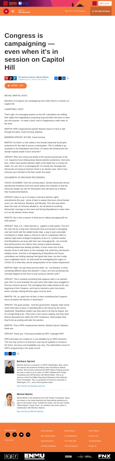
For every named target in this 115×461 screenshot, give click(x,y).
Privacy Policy (93, 436)
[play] (6, 11)
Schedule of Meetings (48, 446)
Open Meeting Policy (48, 436)
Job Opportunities (95, 441)
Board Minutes (70, 431)
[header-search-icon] (94, 3)
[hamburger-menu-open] (5, 3)
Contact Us (92, 446)
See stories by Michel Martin (30, 411)
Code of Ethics (94, 431)
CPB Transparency (71, 446)
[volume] (13, 11)
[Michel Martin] (9, 399)
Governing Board (47, 431)
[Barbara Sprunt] (9, 366)
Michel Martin (42, 77)
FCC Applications (71, 436)
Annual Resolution (47, 441)
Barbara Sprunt (28, 77)
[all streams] (101, 11)
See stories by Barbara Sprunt (31, 386)
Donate (105, 3)
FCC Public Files (70, 441)
